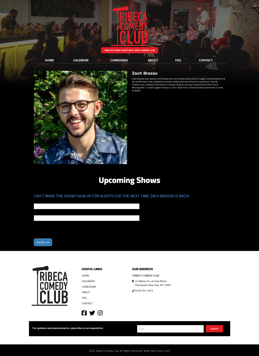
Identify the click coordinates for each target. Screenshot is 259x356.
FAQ (178, 60)
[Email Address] (170, 329)
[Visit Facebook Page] (84, 313)
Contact (206, 60)
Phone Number (42, 213)
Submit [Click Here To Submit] (214, 329)
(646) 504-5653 (144, 290)
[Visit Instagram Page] (100, 313)
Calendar (81, 60)
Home (49, 60)
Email (37, 201)
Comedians (119, 60)
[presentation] (59, 229)
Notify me (43, 242)
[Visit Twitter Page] (92, 313)
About (153, 60)
